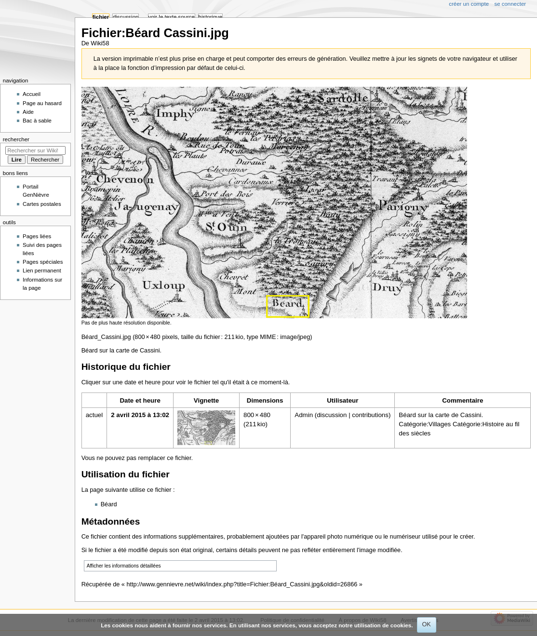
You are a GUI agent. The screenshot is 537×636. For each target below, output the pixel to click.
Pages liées (37, 236)
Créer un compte (469, 4)
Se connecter (510, 4)
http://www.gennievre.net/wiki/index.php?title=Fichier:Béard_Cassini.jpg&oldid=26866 (241, 584)
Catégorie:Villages (425, 424)
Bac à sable (37, 120)
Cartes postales (42, 204)
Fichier (101, 17)
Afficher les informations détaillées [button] (124, 565)
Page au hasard (42, 103)
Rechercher (16, 139)
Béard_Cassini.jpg (106, 337)
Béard (109, 504)
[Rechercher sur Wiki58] (35, 150)
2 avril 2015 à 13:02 (140, 415)
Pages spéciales (43, 262)
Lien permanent (42, 270)
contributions (370, 415)
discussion (332, 415)
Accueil (31, 94)
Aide (28, 112)
